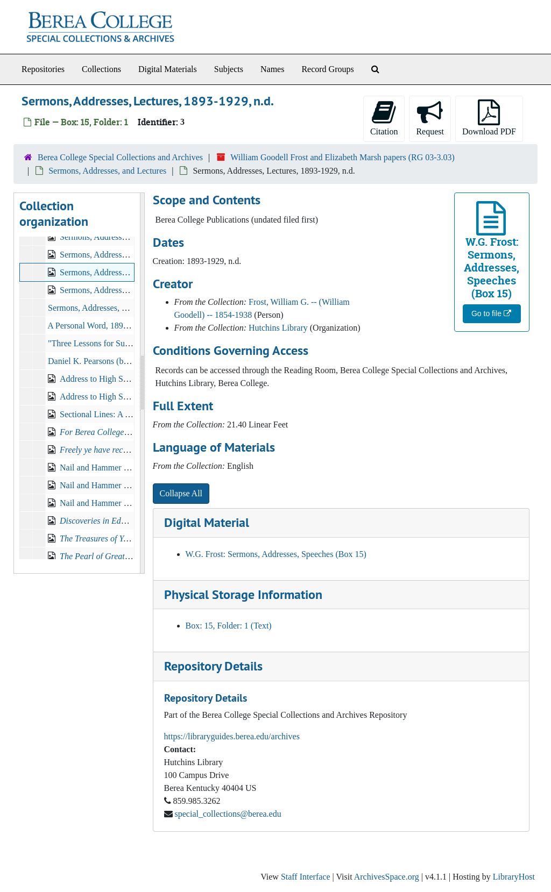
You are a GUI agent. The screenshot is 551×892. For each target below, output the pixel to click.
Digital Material (206, 522)
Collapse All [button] (181, 493)
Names (272, 69)
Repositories (43, 69)
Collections (101, 69)
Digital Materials (167, 69)
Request (430, 117)
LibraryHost (514, 876)
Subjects (228, 69)
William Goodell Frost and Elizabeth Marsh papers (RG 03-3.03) (342, 157)
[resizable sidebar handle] (142, 383)
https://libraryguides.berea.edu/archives (232, 736)
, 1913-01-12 (125, 556)
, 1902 (131, 449)
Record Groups (327, 69)
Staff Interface (305, 876)
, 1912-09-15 (121, 538)
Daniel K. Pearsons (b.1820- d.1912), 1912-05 (127, 361)
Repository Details (213, 666)
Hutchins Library (278, 327)
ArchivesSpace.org (386, 876)
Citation (384, 117)
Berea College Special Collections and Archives (120, 157)
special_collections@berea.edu (228, 813)
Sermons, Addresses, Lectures (99, 307)
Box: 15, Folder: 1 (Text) (229, 625)
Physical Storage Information (243, 594)
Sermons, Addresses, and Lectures (107, 170)
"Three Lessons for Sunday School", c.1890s (125, 343)
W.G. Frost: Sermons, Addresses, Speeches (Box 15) (276, 554)
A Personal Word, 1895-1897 (97, 325)
